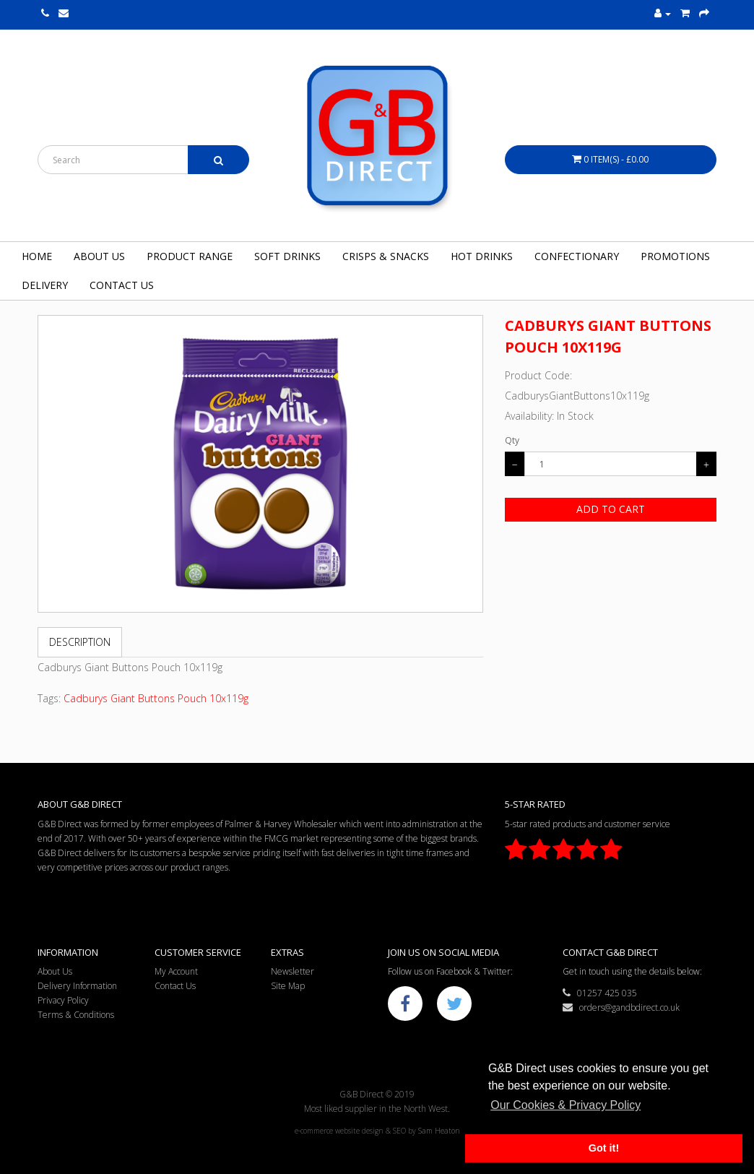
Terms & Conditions (76, 1015)
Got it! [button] (604, 1148)
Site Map (288, 986)
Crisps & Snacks (385, 256)
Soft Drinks (287, 256)
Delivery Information (77, 986)
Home (37, 256)
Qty (512, 440)
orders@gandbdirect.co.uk (621, 1007)
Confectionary (576, 256)
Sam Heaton (439, 1131)
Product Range (190, 256)
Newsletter (292, 971)
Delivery (45, 285)
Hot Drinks (482, 256)
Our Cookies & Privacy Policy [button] (565, 1105)
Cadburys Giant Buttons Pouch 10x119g (156, 698)
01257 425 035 (600, 993)
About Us (99, 256)
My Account (176, 971)
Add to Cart (610, 509)
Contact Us (122, 285)
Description (79, 642)
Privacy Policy (63, 1000)
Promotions (675, 256)
